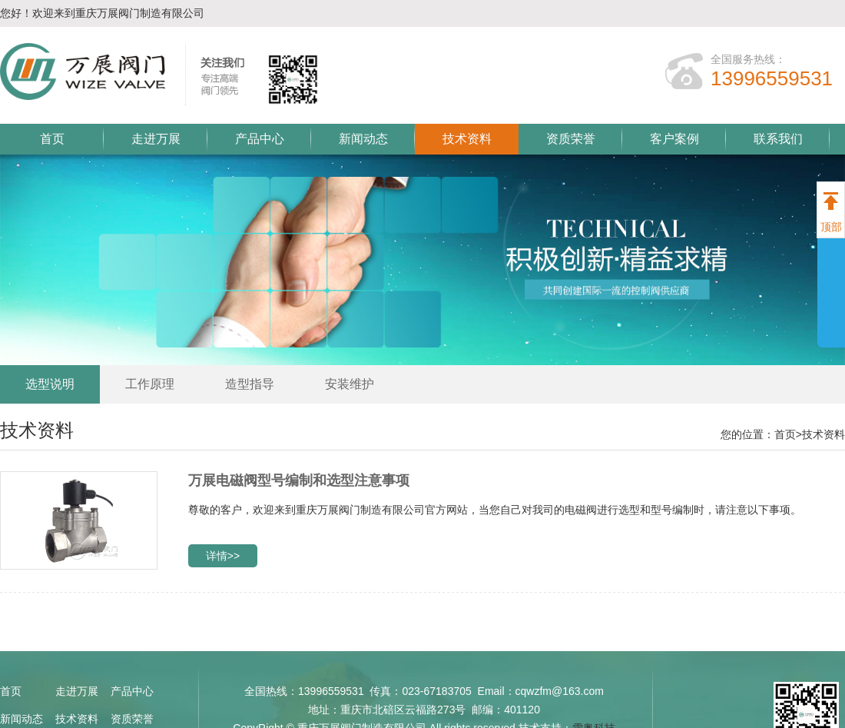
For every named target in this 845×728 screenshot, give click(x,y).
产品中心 (259, 138)
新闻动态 (363, 138)
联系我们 (778, 138)
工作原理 (149, 384)
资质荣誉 (570, 138)
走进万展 (156, 138)
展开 (831, 286)
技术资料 (467, 138)
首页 (52, 138)
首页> (788, 434)
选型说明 (50, 384)
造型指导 (249, 384)
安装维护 (349, 384)
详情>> (223, 556)
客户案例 (674, 138)
